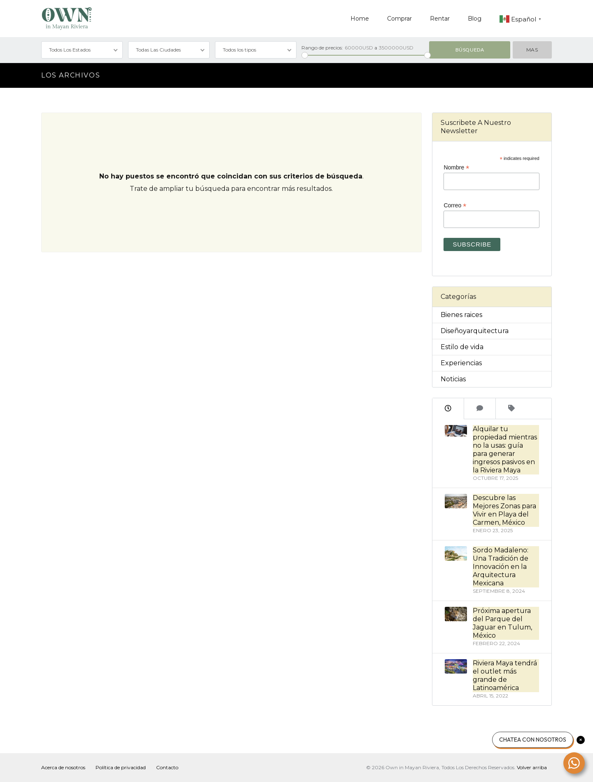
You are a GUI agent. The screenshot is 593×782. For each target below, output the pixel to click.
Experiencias (461, 363)
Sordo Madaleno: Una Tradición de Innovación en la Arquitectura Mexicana (500, 566)
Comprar (399, 18)
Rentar (440, 18)
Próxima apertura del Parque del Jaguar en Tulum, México (502, 623)
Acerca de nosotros (63, 767)
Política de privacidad (121, 767)
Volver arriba (532, 767)
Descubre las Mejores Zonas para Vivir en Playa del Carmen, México (504, 510)
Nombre (456, 167)
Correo (455, 205)
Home (359, 18)
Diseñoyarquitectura (475, 331)
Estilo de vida (462, 347)
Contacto (167, 767)
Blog (474, 18)
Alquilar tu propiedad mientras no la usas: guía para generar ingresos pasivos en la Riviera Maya (505, 449)
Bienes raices (461, 315)
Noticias (453, 379)
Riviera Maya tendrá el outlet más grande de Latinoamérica (505, 675)
